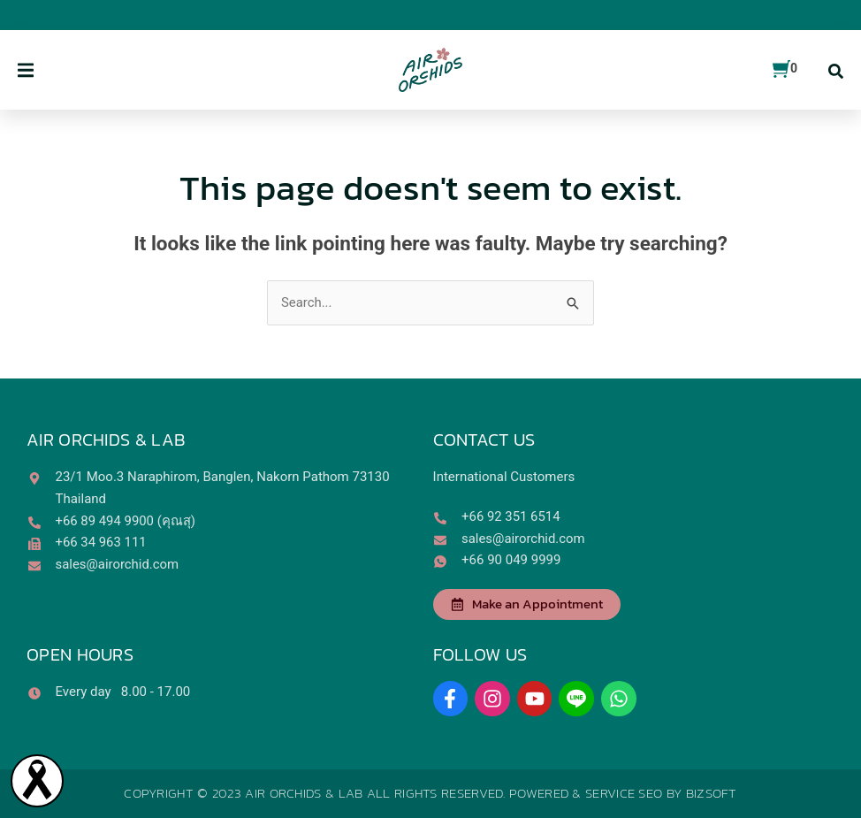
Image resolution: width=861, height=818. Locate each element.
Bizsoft (711, 794)
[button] (25, 70)
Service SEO (623, 794)
